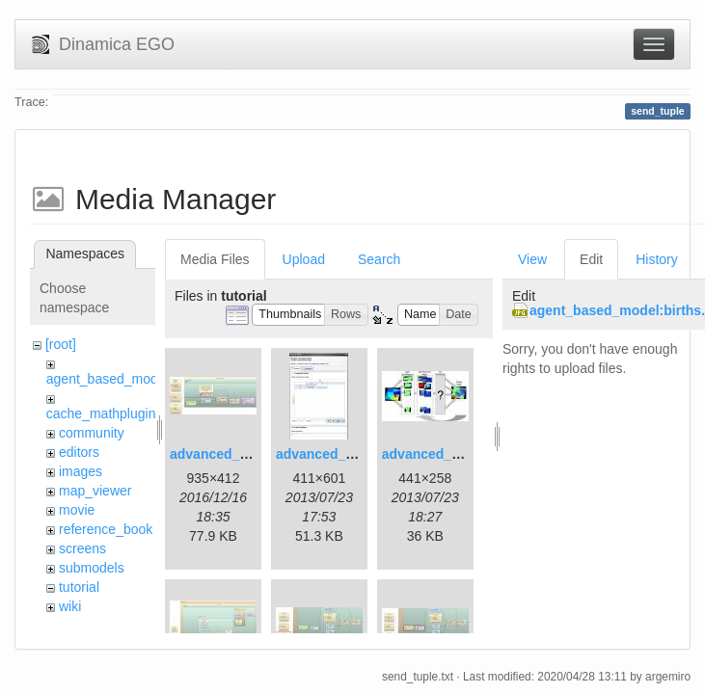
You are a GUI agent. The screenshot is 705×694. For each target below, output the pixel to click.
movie (77, 510)
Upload (304, 259)
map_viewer (95, 490)
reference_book (105, 529)
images (80, 471)
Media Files (215, 259)
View (532, 259)
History (657, 259)
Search (379, 259)
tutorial (79, 587)
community (91, 432)
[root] (60, 344)
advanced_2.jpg (326, 454)
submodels (91, 567)
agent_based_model (107, 379)
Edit (591, 259)
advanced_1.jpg (220, 454)
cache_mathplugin (101, 413)
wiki (70, 606)
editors (79, 452)
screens (82, 548)
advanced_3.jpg (432, 454)
